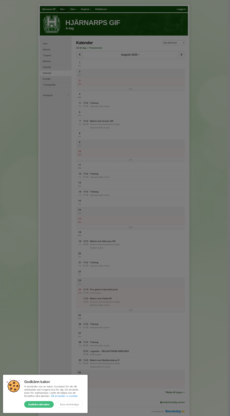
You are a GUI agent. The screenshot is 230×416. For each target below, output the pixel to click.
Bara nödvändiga (69, 404)
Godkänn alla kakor (39, 404)
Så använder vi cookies (64, 395)
